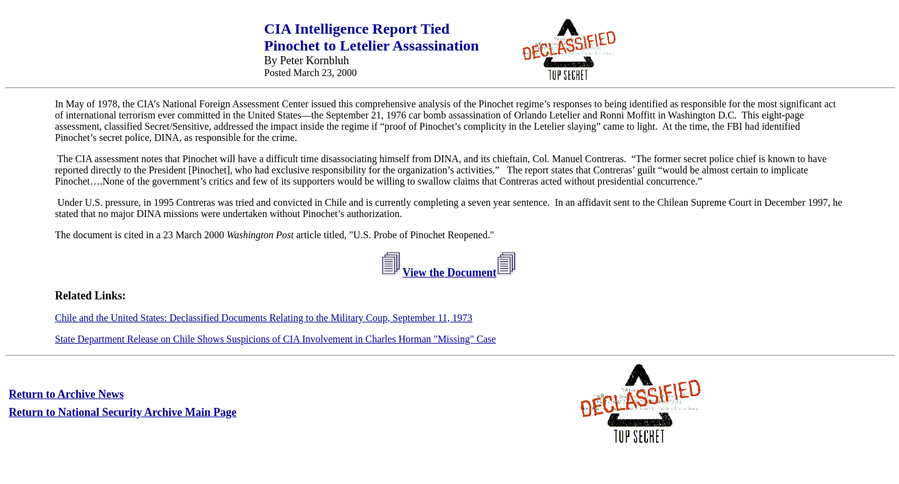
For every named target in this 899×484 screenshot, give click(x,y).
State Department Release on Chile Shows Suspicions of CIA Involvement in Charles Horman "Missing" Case (275, 339)
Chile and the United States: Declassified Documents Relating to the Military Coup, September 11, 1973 (264, 317)
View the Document (449, 272)
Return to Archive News (66, 394)
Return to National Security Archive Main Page (123, 412)
